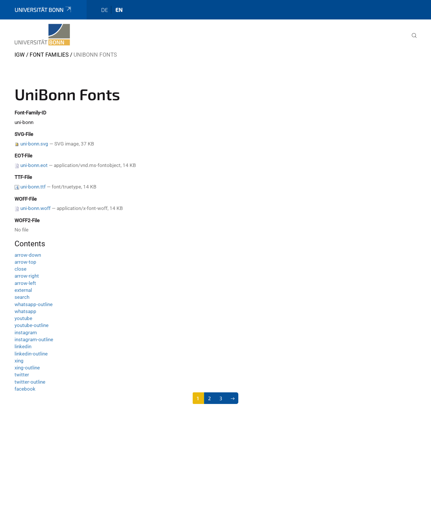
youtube (23, 318)
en (119, 9)
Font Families (49, 54)
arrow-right (27, 276)
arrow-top (25, 262)
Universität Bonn (43, 9)
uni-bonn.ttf (33, 187)
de (104, 9)
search (22, 297)
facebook (25, 389)
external (23, 290)
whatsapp (25, 311)
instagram (26, 332)
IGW (20, 54)
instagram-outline (34, 339)
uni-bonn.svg (34, 144)
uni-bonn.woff (35, 208)
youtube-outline (32, 325)
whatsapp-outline (34, 304)
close (20, 269)
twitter (22, 375)
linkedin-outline (31, 354)
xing (19, 361)
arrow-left (25, 283)
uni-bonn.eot (34, 165)
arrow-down (28, 255)
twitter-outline (30, 382)
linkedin (23, 346)
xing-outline (27, 368)
